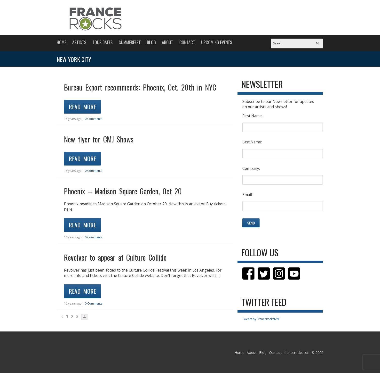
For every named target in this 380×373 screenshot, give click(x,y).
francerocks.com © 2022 (303, 352)
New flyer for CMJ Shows (99, 139)
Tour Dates (102, 42)
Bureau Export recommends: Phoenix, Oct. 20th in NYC (140, 87)
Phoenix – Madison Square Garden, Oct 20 (123, 191)
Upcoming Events (216, 42)
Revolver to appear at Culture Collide (115, 257)
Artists (79, 42)
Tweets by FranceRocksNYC (261, 319)
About (167, 42)
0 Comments (93, 119)
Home (61, 42)
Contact (187, 42)
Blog (151, 42)
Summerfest (130, 42)
